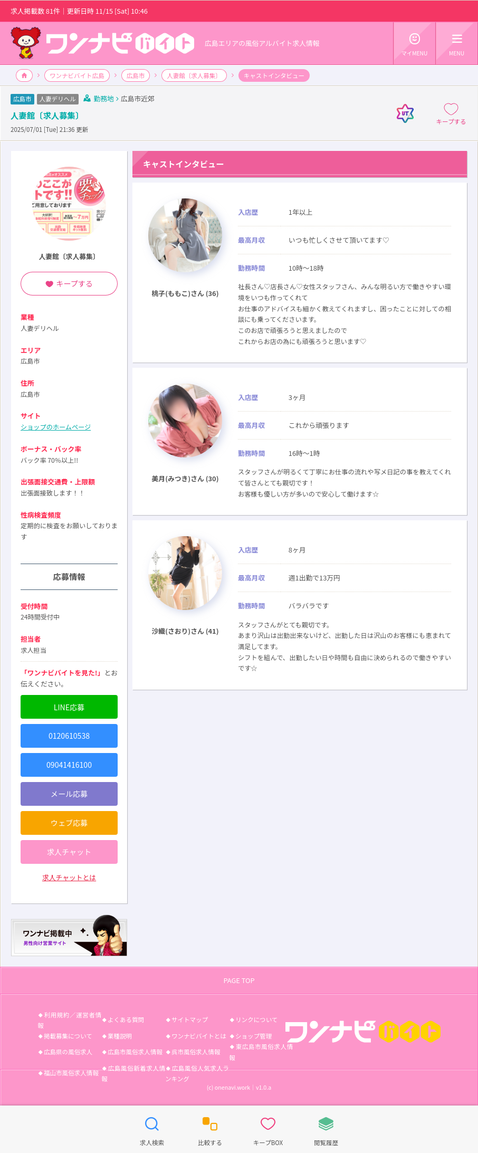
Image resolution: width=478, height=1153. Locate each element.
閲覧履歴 (326, 1129)
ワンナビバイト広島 (77, 75)
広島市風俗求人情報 (135, 1051)
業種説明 (120, 1036)
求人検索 (152, 1129)
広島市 (136, 75)
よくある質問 (126, 1019)
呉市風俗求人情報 (195, 1051)
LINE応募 (69, 707)
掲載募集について (68, 1036)
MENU (456, 43)
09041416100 (69, 764)
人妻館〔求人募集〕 (194, 75)
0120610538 (69, 735)
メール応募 (69, 793)
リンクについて (256, 1019)
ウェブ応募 (69, 822)
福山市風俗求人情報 (71, 1073)
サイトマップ (189, 1019)
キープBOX (268, 1129)
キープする (451, 113)
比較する (210, 1129)
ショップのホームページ (56, 427)
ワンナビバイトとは (198, 1036)
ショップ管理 (253, 1036)
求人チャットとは (69, 877)
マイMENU (414, 43)
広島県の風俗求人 (68, 1051)
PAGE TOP (238, 980)
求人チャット (69, 851)
